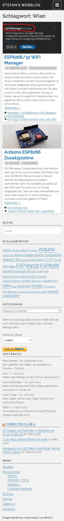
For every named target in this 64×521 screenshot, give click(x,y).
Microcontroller (11, 472)
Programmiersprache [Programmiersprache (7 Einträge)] (12, 281)
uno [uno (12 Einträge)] (44, 291)
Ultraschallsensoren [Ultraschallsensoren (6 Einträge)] (32, 292)
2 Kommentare (29, 163)
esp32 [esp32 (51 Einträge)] (32, 265)
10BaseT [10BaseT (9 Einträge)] (24, 250)
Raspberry (14, 484)
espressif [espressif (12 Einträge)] (8, 271)
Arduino (12, 211)
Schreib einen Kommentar (43, 68)
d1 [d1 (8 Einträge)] (56, 260)
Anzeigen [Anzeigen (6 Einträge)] (34, 250)
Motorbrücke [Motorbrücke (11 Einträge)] (10, 276)
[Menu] (57, 5)
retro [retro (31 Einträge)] (7, 285)
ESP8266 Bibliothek (14, 116)
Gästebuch (9, 503)
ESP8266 (24, 119)
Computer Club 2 (21, 424)
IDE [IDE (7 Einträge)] (37, 271)
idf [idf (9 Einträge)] (41, 271)
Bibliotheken (14, 113)
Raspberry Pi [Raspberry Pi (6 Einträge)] (36, 281)
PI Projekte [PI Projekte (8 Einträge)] (41, 276)
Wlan (54, 119)
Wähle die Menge (12, 334)
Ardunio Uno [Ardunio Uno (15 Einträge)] (11, 259)
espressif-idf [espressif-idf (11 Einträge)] (22, 271)
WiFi (48, 119)
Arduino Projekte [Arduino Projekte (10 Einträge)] (24, 254)
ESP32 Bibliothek (47, 113)
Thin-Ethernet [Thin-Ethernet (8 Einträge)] (10, 291)
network (34, 119)
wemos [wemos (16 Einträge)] (53, 291)
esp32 (15, 119)
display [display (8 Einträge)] (12, 266)
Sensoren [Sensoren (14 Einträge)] (24, 286)
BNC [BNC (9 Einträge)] (32, 259)
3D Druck (8, 493)
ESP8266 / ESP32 (18, 480)
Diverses (7, 498)
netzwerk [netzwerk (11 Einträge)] (24, 276)
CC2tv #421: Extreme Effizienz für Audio (25, 439)
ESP (9, 119)
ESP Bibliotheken (29, 113)
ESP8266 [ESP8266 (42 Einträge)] (49, 265)
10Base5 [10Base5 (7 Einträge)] (15, 250)
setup (42, 119)
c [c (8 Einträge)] (44, 260)
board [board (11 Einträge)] (39, 259)
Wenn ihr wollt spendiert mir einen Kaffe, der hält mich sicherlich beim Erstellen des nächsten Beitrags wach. (30, 323)
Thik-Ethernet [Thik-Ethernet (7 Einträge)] (49, 286)
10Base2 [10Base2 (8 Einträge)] (7, 250)
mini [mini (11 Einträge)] (45, 271)
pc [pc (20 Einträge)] (33, 276)
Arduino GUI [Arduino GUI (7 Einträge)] (8, 255)
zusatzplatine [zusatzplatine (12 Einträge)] (11, 295)
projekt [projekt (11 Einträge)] (26, 280)
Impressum (9, 509)
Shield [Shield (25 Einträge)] (36, 286)
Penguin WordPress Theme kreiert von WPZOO (28, 517)
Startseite (8, 466)
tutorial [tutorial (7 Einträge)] (20, 292)
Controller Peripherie (20, 488)
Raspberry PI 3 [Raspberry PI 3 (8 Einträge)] (50, 281)
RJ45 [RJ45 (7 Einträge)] (14, 286)
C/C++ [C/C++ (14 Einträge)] (50, 259)
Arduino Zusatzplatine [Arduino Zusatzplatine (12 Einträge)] (47, 255)
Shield (30, 211)
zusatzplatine (47, 211)
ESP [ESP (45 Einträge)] (20, 265)
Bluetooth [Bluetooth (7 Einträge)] (25, 260)
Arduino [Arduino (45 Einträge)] (47, 249)
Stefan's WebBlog (21, 5)
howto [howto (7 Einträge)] (33, 271)
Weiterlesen (12, 107)
